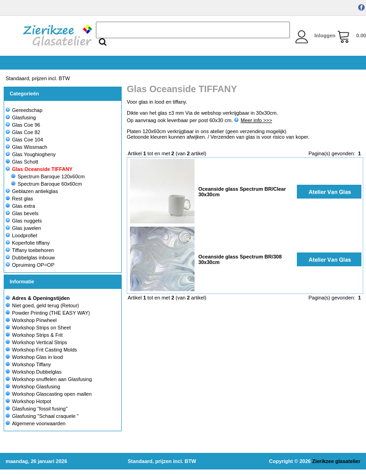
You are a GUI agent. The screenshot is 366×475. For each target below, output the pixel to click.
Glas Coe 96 (23, 125)
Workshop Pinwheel (34, 320)
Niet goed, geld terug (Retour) (45, 305)
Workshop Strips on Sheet (41, 327)
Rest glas (19, 198)
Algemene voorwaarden (38, 423)
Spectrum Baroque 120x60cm (48, 176)
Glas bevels (22, 213)
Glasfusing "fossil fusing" (39, 408)
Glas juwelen (23, 228)
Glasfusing (21, 117)
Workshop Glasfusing (36, 386)
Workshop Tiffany (31, 364)
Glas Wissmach (26, 147)
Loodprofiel (21, 235)
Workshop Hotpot (31, 401)
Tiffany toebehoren (30, 250)
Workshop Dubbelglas (36, 372)
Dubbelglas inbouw (30, 257)
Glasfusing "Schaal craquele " (45, 416)
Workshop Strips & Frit (37, 335)
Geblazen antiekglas (32, 191)
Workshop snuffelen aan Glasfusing (52, 379)
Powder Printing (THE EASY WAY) (51, 313)
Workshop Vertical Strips (39, 342)
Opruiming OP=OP (30, 265)
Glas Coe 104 (24, 139)
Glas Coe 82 (23, 132)
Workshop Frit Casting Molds (44, 349)
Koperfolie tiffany (28, 243)
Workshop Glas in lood (37, 357)
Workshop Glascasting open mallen (52, 394)
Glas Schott (22, 161)
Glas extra (20, 206)
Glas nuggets (24, 220)
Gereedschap (24, 110)
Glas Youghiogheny (31, 154)
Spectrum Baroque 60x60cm (46, 184)
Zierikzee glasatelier (336, 461)
